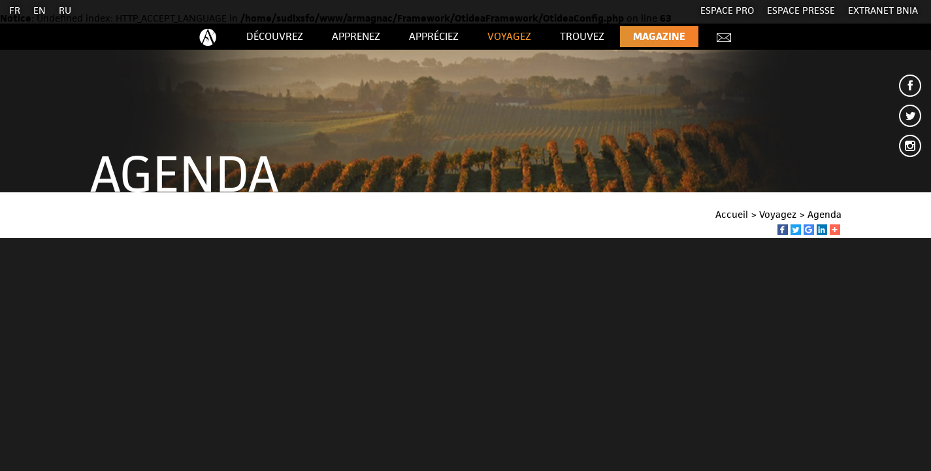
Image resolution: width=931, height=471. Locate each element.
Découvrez (274, 36)
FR (14, 10)
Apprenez (356, 36)
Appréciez (434, 36)
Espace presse (801, 10)
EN (39, 10)
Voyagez (509, 36)
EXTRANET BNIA (883, 10)
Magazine (659, 36)
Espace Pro (727, 10)
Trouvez (582, 36)
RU (65, 10)
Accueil (731, 214)
